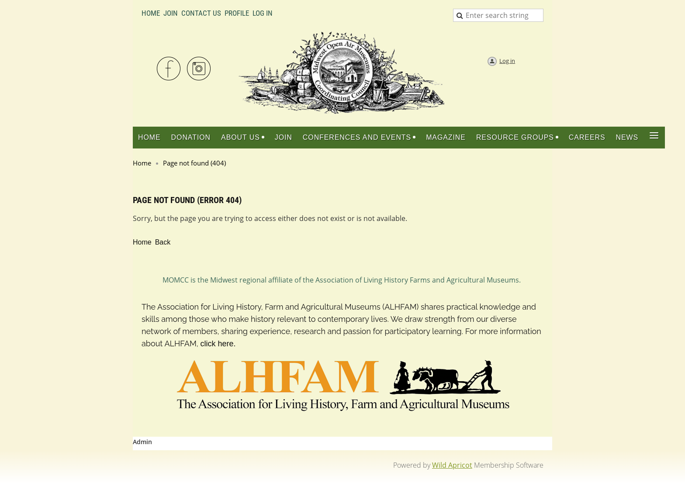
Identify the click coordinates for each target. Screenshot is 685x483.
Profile (237, 13)
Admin (142, 442)
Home (151, 13)
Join (170, 13)
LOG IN (263, 13)
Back (163, 242)
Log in (507, 61)
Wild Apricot (452, 465)
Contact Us (201, 13)
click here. (217, 343)
